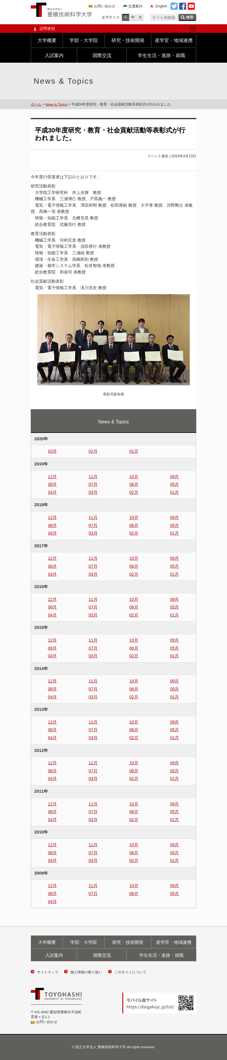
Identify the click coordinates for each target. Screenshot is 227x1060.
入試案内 (54, 55)
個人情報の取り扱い (86, 972)
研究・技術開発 (128, 40)
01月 (133, 451)
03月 (52, 451)
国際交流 (102, 55)
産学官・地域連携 (174, 40)
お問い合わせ (104, 6)
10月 (133, 476)
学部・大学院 (83, 40)
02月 (93, 451)
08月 (52, 484)
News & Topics (56, 104)
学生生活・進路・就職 (161, 55)
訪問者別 (113, 28)
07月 (93, 484)
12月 (52, 476)
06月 (133, 484)
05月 (174, 484)
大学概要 (47, 40)
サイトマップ (47, 972)
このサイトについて (130, 972)
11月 (93, 476)
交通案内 (135, 6)
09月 (174, 476)
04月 (52, 492)
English (161, 6)
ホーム (36, 104)
